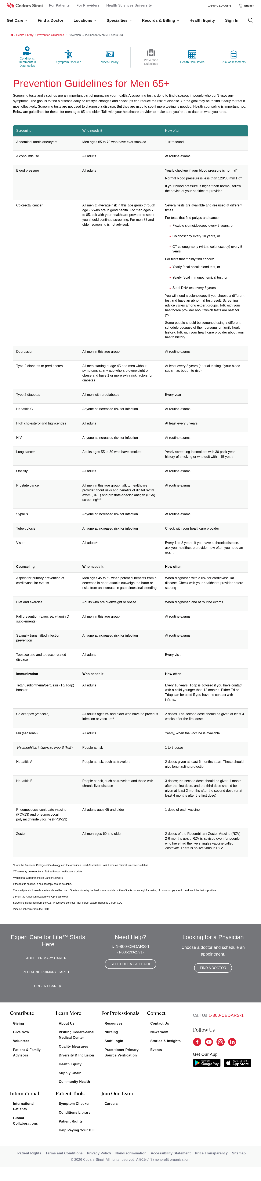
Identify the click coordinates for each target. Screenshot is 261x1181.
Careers (111, 1103)
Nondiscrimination (130, 1153)
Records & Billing (161, 20)
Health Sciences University (129, 5)
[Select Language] (246, 5)
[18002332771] (218, 1015)
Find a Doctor (50, 20)
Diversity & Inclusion (76, 1055)
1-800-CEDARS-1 (219, 5)
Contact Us (159, 1023)
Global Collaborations (25, 1120)
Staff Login (114, 1041)
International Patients (24, 1106)
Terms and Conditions (64, 1153)
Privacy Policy (99, 1153)
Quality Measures (73, 1046)
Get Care (17, 20)
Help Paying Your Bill (77, 1130)
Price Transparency (211, 1153)
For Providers (87, 5)
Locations (85, 20)
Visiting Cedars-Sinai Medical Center (76, 1034)
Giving (18, 1023)
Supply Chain (70, 1073)
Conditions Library (74, 1112)
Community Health (74, 1081)
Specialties (119, 20)
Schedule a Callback (130, 964)
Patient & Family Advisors (27, 1052)
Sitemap (239, 1153)
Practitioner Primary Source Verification (122, 1052)
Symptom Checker (74, 1103)
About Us (67, 1023)
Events (156, 1050)
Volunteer (21, 1041)
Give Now (21, 1032)
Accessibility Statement (171, 1153)
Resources (114, 1023)
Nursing (111, 1032)
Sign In (232, 20)
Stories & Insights (165, 1041)
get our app (205, 1054)
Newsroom (159, 1032)
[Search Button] (250, 20)
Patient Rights (71, 1121)
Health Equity (202, 20)
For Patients (59, 5)
